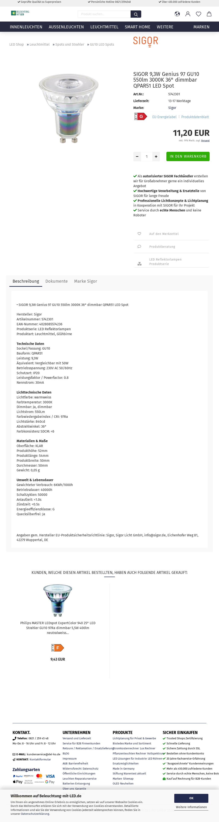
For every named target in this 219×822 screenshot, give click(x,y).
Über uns (68, 788)
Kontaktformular (40, 759)
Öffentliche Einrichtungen (79, 773)
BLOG (66, 753)
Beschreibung (26, 281)
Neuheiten (127, 783)
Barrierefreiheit (78, 763)
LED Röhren (155, 758)
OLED (116, 783)
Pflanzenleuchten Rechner (129, 753)
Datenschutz (90, 768)
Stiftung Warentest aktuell (129, 773)
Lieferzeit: (141, 101)
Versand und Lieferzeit (77, 738)
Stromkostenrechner (126, 748)
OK (191, 798)
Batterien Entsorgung (76, 783)
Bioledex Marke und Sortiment (132, 743)
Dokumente (56, 281)
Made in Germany (123, 768)
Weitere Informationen (191, 807)
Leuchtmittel (104, 30)
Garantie (80, 788)
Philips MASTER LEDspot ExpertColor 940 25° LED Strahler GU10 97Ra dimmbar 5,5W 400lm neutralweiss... (57, 628)
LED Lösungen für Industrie (130, 758)
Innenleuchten (26, 30)
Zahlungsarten (26, 769)
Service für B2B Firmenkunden (81, 743)
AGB (65, 763)
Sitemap (128, 778)
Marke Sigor (85, 281)
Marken (117, 778)
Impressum (70, 758)
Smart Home (137, 30)
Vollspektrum (155, 753)
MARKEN (201, 30)
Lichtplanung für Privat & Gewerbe (134, 738)
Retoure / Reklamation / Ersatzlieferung (88, 748)
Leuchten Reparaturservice (80, 778)
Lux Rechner (147, 748)
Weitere (165, 30)
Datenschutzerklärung (35, 813)
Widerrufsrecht (72, 768)
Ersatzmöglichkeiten (126, 763)
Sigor (172, 108)
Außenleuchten (66, 30)
